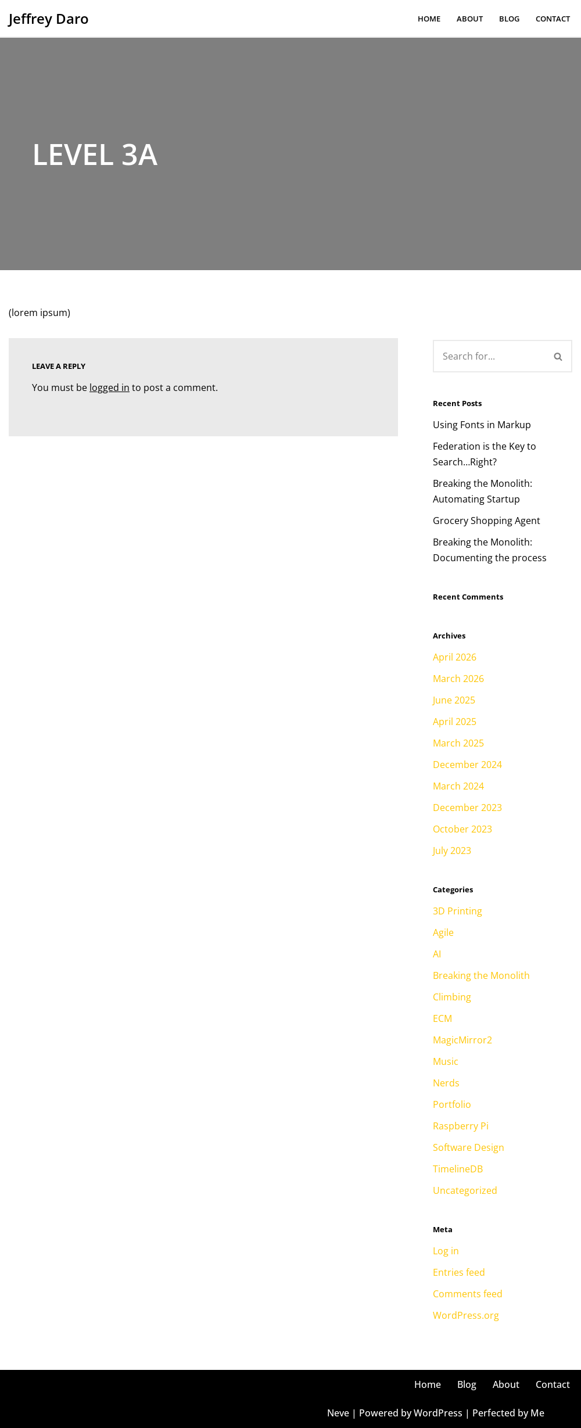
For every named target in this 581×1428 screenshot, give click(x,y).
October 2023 (462, 829)
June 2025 (454, 700)
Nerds (446, 1083)
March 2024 (458, 786)
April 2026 (454, 657)
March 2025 (458, 743)
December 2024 (467, 764)
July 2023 (452, 850)
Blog (509, 18)
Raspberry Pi (461, 1126)
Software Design (468, 1147)
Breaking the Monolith (481, 975)
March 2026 (458, 678)
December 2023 (467, 807)
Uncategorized (465, 1190)
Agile (443, 932)
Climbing (452, 997)
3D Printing (457, 911)
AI (437, 954)
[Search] (489, 356)
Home (429, 18)
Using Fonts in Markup (482, 424)
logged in (109, 387)
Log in (446, 1250)
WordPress (438, 1413)
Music (445, 1061)
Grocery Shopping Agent (486, 520)
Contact (553, 18)
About (470, 18)
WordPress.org (466, 1315)
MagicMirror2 (462, 1040)
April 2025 (454, 721)
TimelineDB (458, 1169)
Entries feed (459, 1272)
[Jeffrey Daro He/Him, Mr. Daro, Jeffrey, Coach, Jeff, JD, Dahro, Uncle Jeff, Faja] (49, 18)
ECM (442, 1018)
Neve (338, 1413)
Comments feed (468, 1293)
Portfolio (452, 1104)
